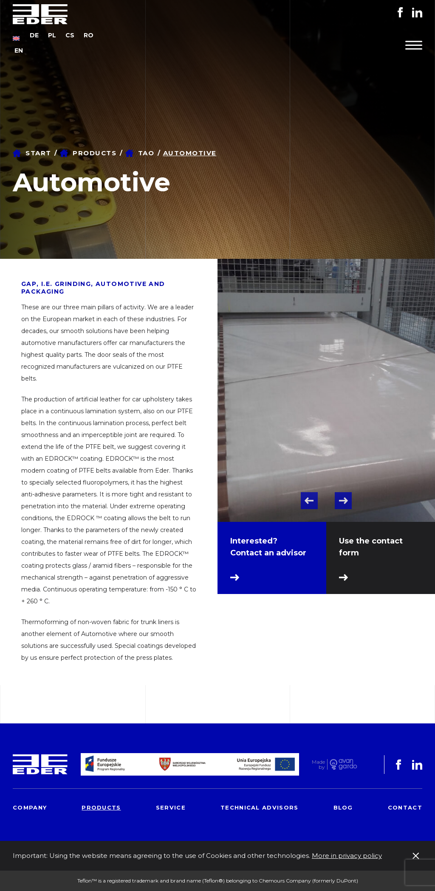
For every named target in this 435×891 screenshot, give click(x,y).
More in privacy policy (347, 856)
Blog (343, 807)
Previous (309, 500)
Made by (318, 764)
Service (171, 807)
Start (38, 153)
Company (30, 807)
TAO (146, 153)
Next (343, 500)
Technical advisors (259, 807)
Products (94, 153)
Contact (405, 807)
